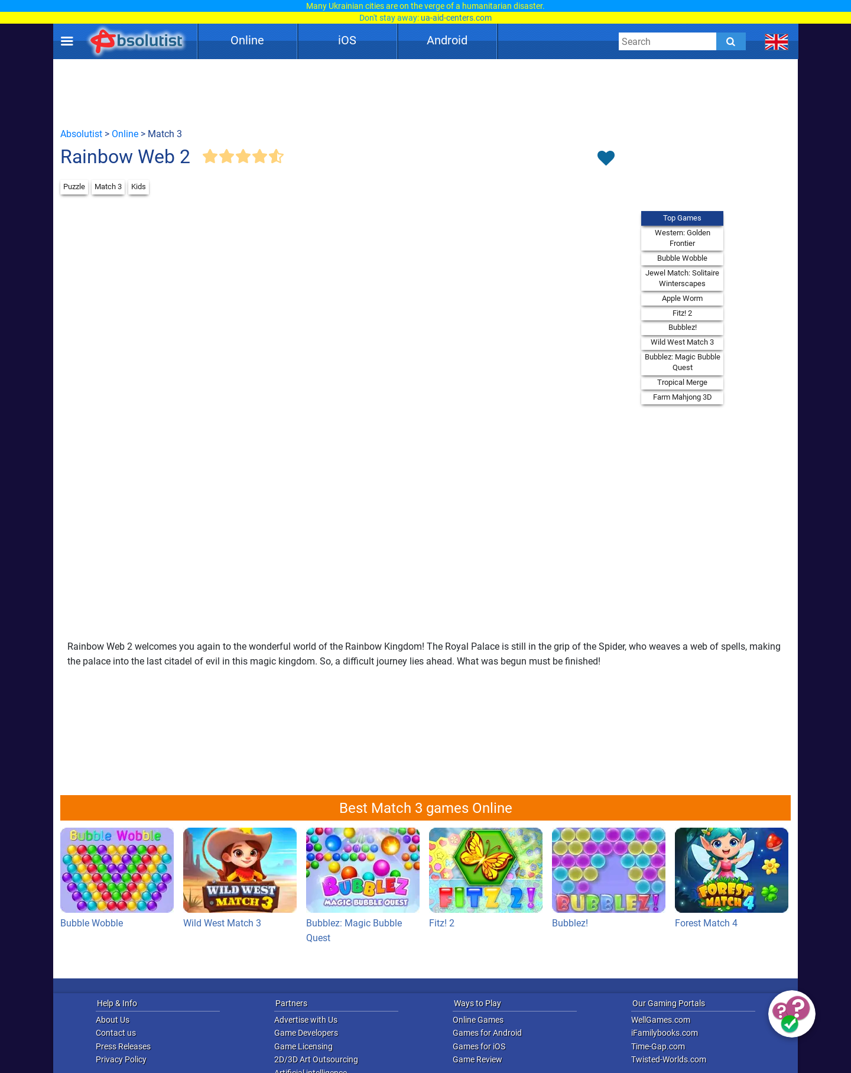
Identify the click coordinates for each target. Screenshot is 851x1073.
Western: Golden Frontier (682, 238)
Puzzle (74, 186)
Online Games (478, 1020)
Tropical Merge (682, 382)
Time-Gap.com (658, 1046)
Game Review (477, 1059)
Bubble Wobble (682, 258)
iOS (347, 40)
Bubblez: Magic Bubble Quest (682, 362)
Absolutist (81, 134)
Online (247, 40)
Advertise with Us (305, 1020)
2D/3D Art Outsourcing (316, 1059)
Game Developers (306, 1033)
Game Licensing (303, 1046)
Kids (138, 186)
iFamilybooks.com (664, 1033)
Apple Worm (682, 298)
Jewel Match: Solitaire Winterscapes (682, 278)
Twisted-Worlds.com (668, 1059)
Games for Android (487, 1033)
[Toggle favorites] (606, 159)
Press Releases (123, 1046)
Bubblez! (682, 327)
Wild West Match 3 (682, 342)
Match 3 (108, 186)
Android (447, 40)
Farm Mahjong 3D (682, 397)
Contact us (116, 1033)
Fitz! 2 (682, 313)
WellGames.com (660, 1020)
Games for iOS (479, 1046)
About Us (112, 1020)
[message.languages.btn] (776, 41)
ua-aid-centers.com (456, 17)
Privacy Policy (121, 1059)
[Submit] (731, 41)
